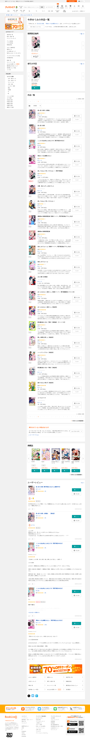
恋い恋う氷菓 (40, 23)
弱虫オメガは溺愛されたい (52, 23)
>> (81, 101)
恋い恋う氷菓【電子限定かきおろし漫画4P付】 (48, 486)
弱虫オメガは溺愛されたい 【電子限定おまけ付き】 (49, 620)
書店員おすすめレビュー (12, 66)
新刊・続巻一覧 (10, 36)
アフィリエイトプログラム (42, 733)
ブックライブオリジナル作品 (13, 55)
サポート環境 (39, 724)
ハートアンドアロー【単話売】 (46, 352)
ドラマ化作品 (10, 43)
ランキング (24, 723)
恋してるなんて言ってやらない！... (35, 51)
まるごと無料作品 (11, 47)
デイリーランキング (11, 38)
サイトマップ (54, 729)
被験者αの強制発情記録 (44, 231)
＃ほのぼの (31, 612)
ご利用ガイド (82, 11)
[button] (36, 56)
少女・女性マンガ (22, 11)
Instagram (24, 731)
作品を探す (38, 719)
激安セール (9, 49)
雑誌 (9, 87)
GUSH (33, 461)
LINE (23, 728)
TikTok (23, 733)
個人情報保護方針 (55, 724)
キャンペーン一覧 (11, 62)
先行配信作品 (10, 57)
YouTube (24, 734)
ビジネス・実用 (11, 86)
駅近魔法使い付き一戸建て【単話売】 (47, 367)
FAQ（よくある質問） (41, 726)
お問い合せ (38, 729)
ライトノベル (11, 82)
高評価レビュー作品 (11, 67)
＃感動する (36, 612)
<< (30, 101)
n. (31, 498)
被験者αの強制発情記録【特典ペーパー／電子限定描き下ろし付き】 (55, 216)
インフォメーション (40, 728)
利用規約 (53, 723)
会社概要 (53, 718)
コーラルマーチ (42, 398)
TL (36, 11)
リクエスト (38, 731)
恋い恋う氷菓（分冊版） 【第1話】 (45, 513)
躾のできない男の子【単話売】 (46, 382)
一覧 (82, 33)
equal (43, 461)
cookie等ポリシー (55, 728)
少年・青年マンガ (15, 11)
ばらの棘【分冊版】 (43, 276)
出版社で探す (10, 105)
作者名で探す (10, 101)
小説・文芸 (50, 11)
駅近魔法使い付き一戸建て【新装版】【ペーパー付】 (52, 322)
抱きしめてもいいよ (43, 261)
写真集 (9, 89)
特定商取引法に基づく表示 (57, 726)
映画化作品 (9, 44)
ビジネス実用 (57, 11)
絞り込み (21, 7)
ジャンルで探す (10, 96)
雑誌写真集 (64, 11)
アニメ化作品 (10, 41)
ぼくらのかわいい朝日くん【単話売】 (47, 307)
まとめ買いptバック (11, 51)
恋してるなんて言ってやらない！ (46, 201)
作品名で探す (10, 100)
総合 (8, 11)
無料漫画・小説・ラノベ (27, 719)
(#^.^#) (33, 525)
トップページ (25, 718)
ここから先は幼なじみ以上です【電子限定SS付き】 (51, 140)
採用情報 (53, 721)
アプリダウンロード (40, 721)
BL (29, 11)
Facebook (24, 736)
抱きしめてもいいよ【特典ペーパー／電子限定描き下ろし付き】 (54, 246)
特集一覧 (9, 60)
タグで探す (9, 98)
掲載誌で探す (10, 103)
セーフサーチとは (34, 435)
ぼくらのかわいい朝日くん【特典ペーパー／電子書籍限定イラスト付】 (56, 292)
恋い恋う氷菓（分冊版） (44, 110)
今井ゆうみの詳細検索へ (78, 420)
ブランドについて (55, 719)
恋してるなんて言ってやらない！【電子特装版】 (50, 171)
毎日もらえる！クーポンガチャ (14, 53)
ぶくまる (9, 69)
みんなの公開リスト (13, 64)
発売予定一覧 (10, 34)
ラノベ (43, 11)
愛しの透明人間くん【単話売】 (46, 337)
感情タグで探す (10, 107)
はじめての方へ (75, 11)
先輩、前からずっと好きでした (46, 186)
